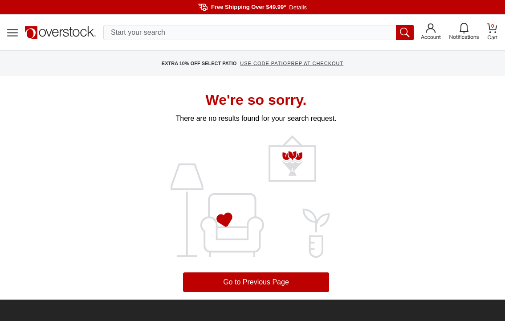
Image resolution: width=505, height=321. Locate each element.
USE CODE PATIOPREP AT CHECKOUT (291, 63)
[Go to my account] (431, 32)
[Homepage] (60, 32)
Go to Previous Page (256, 282)
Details (298, 7)
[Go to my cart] (492, 32)
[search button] (405, 32)
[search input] (258, 32)
